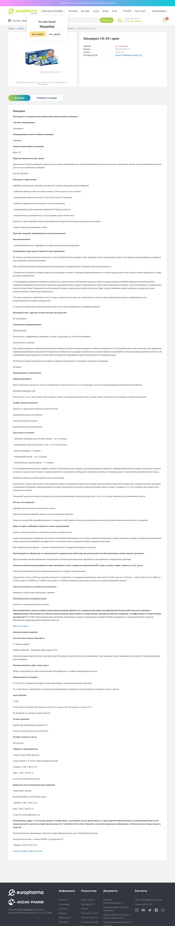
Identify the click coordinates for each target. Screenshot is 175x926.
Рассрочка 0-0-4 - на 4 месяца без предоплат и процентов (87, 2)
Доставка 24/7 (88, 904)
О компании (64, 904)
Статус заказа (140, 11)
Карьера (63, 913)
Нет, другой (54, 34)
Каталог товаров (18, 20)
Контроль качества (89, 922)
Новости (62, 899)
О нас (114, 11)
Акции (96, 11)
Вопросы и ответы (89, 917)
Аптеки (105, 11)
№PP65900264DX (25, 909)
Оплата (84, 908)
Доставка (85, 11)
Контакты (73, 11)
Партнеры (63, 922)
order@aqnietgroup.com (151, 899)
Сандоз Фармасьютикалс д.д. (128, 55)
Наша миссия (65, 917)
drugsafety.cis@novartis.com (30, 851)
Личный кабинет (159, 11)
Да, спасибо (37, 34)
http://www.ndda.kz (20, 626)
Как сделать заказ (89, 913)
